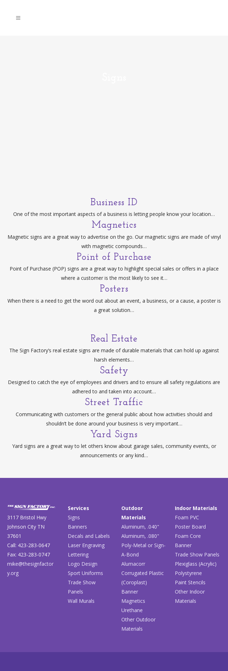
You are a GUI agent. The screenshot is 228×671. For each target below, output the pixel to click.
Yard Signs (114, 435)
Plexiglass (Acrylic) (196, 563)
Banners (77, 526)
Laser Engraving (86, 545)
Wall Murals (81, 600)
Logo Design (82, 563)
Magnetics (114, 225)
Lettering (78, 554)
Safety (114, 371)
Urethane (132, 610)
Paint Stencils (190, 582)
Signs (74, 517)
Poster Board (190, 526)
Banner (129, 591)
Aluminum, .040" (140, 526)
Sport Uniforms (85, 573)
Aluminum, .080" (140, 536)
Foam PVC (187, 517)
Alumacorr (133, 563)
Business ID (114, 203)
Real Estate (114, 339)
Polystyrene (188, 573)
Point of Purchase (114, 257)
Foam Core (188, 536)
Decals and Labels (89, 536)
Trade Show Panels (197, 554)
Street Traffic (114, 403)
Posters (114, 289)
